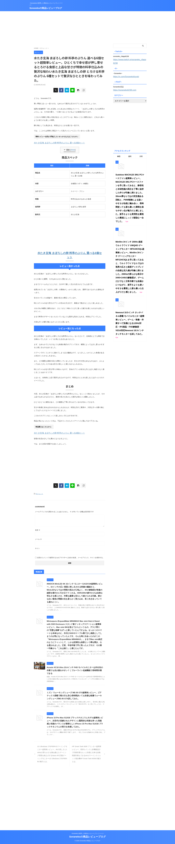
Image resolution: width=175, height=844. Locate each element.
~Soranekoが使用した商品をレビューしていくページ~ (87, 833)
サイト (37, 546)
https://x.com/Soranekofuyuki (124, 72)
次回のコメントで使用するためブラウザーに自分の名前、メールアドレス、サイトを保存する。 (70, 555)
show (73, 149)
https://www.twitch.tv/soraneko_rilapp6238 (128, 59)
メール (38, 537)
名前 (37, 528)
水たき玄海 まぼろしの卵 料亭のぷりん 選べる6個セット (55, 142)
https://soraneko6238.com (122, 85)
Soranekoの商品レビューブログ (45, 8)
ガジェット (39, 492)
